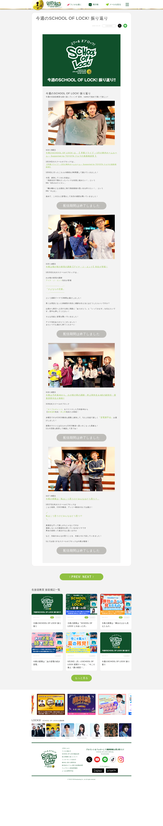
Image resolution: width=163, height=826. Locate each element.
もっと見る (81, 719)
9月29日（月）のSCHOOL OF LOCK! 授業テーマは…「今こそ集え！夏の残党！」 (81, 664)
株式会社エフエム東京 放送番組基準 (72, 806)
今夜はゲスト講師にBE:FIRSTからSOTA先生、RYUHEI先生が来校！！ (81, 706)
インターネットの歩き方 (69, 801)
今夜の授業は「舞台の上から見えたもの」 (115, 624)
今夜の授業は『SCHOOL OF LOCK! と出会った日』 (80, 624)
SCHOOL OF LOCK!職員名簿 (70, 795)
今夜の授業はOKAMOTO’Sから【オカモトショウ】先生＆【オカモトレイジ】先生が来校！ (46, 706)
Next (88, 577)
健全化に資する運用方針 (69, 804)
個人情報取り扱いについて (69, 798)
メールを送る (115, 4)
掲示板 (96, 4)
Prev (75, 577)
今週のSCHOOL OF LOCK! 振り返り (47, 624)
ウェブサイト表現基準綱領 (69, 809)
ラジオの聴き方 (66, 792)
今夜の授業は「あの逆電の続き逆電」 (46, 663)
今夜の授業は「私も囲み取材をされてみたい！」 (115, 704)
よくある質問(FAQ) (67, 812)
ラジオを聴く (74, 5)
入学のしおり (66, 789)
